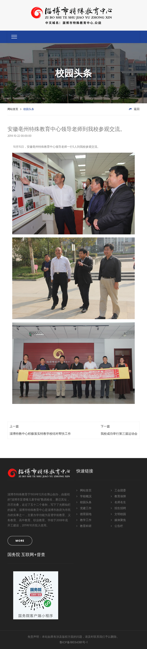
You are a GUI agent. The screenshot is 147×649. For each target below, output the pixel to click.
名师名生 (118, 502)
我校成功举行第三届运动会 (119, 433)
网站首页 (12, 109)
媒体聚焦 (118, 520)
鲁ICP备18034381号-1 (74, 642)
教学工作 (83, 520)
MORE (20, 541)
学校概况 (83, 496)
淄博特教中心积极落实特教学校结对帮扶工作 (40, 433)
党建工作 (83, 508)
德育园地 (83, 514)
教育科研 (83, 525)
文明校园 (118, 514)
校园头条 (83, 502)
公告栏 (117, 525)
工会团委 (118, 490)
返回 (134, 109)
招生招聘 (118, 508)
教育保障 (118, 496)
